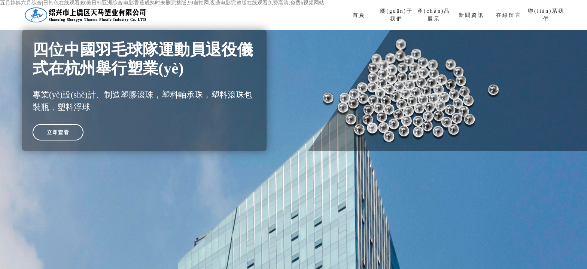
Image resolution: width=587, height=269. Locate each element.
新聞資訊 (471, 15)
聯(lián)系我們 (546, 15)
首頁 (359, 15)
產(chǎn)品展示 (433, 15)
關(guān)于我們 (396, 15)
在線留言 (508, 15)
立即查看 (58, 132)
